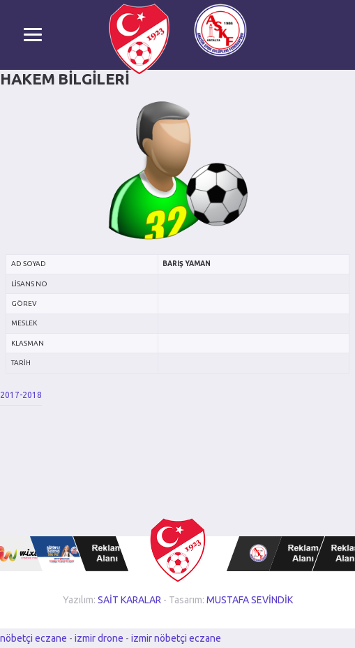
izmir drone (99, 638)
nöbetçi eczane (33, 638)
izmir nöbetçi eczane (176, 638)
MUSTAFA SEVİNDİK (249, 599)
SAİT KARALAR (129, 599)
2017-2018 (21, 394)
